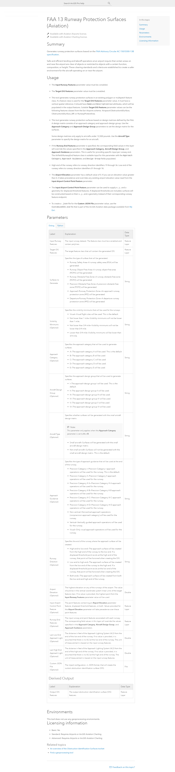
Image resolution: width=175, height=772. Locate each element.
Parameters (144, 33)
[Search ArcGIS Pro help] (85, 3)
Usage (142, 29)
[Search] (109, 3)
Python (60, 226)
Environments (145, 37)
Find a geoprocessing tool (61, 752)
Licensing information (148, 41)
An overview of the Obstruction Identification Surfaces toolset (77, 748)
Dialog (51, 226)
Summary (143, 25)
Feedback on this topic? (124, 767)
